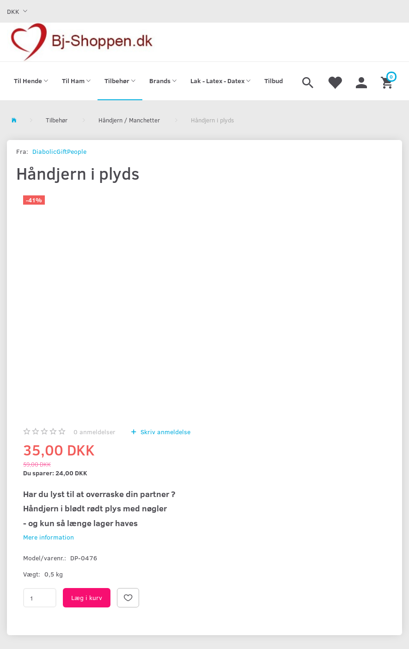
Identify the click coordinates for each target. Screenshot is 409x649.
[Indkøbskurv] (388, 81)
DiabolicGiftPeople (59, 151)
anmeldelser (94, 431)
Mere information (48, 537)
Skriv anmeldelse (164, 431)
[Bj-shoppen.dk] (82, 42)
